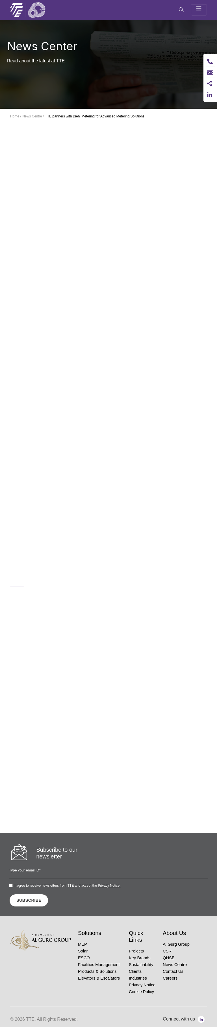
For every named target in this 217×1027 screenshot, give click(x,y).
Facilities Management (99, 964)
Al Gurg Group (176, 944)
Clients (135, 971)
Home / (15, 116)
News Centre (175, 964)
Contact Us (173, 971)
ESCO (84, 958)
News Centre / (33, 116)
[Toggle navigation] (199, 10)
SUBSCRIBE (28, 900)
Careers (170, 978)
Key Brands (139, 958)
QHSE (169, 958)
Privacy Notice (142, 985)
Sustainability (141, 964)
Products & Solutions (97, 971)
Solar (83, 951)
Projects (136, 951)
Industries (138, 978)
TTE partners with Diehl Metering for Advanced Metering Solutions (95, 116)
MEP (82, 944)
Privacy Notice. (109, 886)
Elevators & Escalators (99, 978)
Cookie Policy (141, 991)
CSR (167, 951)
